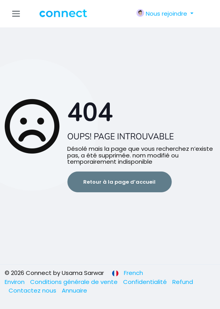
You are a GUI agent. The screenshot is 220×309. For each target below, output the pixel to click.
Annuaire (74, 290)
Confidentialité (145, 282)
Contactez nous (33, 290)
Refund (182, 282)
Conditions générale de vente (74, 282)
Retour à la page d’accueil (119, 182)
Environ (15, 282)
